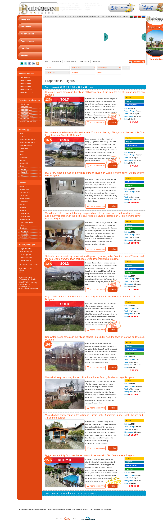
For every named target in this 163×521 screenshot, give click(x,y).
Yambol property (25, 260)
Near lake (23, 210)
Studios (22, 136)
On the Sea (23, 187)
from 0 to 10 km (25, 78)
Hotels (22, 166)
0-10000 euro (24, 104)
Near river (23, 207)
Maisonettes (24, 148)
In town (22, 225)
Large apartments (26, 145)
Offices (22, 154)
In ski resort (24, 231)
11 (76, 87)
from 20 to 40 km (25, 83)
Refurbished (130, 353)
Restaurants (24, 157)
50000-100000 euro (26, 116)
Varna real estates (26, 257)
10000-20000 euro (26, 107)
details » (113, 123)
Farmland (23, 169)
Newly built (129, 149)
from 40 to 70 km (25, 86)
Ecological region (25, 237)
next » (93, 87)
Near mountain (25, 219)
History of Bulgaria (70, 61)
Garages (22, 160)
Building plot (24, 172)
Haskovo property (26, 252)
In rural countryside (26, 222)
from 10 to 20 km (25, 81)
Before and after (94, 16)
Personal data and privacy (113, 16)
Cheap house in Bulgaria (80, 16)
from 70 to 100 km (26, 89)
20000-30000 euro (26, 110)
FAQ (102, 16)
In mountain (24, 234)
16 (88, 87)
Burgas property (25, 249)
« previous (54, 87)
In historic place (25, 216)
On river (22, 204)
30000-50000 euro (26, 113)
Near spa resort (25, 198)
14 (83, 87)
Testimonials (96, 61)
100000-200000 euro (27, 119)
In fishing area (24, 213)
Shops (22, 151)
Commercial (24, 163)
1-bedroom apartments (27, 139)
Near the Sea (24, 190)
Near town (23, 228)
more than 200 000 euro (28, 122)
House (22, 133)
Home (46, 61)
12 (79, 87)
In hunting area (25, 193)
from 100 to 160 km (26, 92)
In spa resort (24, 195)
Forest (22, 175)
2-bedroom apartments (27, 142)
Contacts (125, 16)
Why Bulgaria (56, 61)
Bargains (129, 101)
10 (74, 87)
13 (81, 87)
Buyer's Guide (84, 61)
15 (86, 87)
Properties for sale (51, 16)
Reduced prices (131, 105)
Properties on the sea (64, 16)
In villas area (24, 201)
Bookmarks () (138, 62)
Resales (128, 97)
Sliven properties (25, 254)
